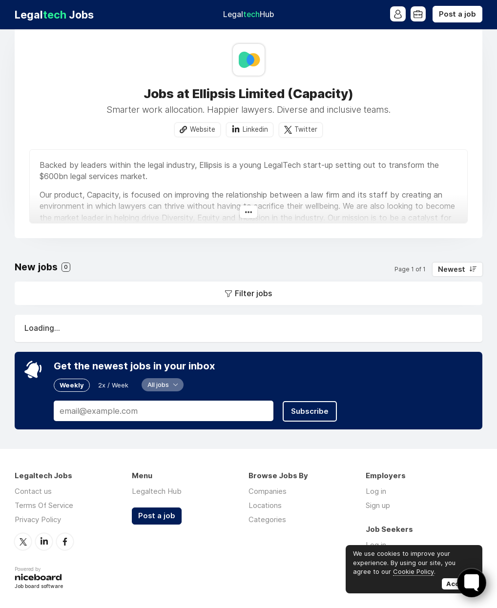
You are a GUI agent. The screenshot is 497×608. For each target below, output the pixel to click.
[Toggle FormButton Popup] (471, 582)
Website (202, 129)
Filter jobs (253, 293)
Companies (267, 491)
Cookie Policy (413, 571)
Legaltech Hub (157, 491)
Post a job (457, 14)
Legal (248, 14)
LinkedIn (44, 541)
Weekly (72, 385)
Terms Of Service (44, 505)
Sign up (378, 505)
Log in (376, 491)
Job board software (39, 585)
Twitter (305, 129)
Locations (265, 505)
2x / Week (113, 385)
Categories (267, 519)
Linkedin (255, 129)
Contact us (33, 491)
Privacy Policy (38, 519)
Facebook (65, 541)
